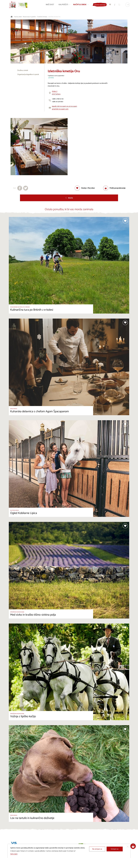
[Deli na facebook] (19, 188)
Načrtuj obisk (18, 17)
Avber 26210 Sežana (56, 92)
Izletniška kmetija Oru (54, 17)
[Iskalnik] (119, 5)
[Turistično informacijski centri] (114, 5)
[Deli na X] (25, 188)
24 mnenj (51, 78)
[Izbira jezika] (127, 5)
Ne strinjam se (97, 849)
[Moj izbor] (110, 5)
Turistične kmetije (42, 17)
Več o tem (13, 854)
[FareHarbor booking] (133, 846)
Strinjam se (114, 849)
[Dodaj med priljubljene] (85, 188)
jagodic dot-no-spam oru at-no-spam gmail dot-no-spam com (64, 107)
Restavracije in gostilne (29, 17)
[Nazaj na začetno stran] (12, 4)
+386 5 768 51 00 (57, 99)
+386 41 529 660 (57, 101)
